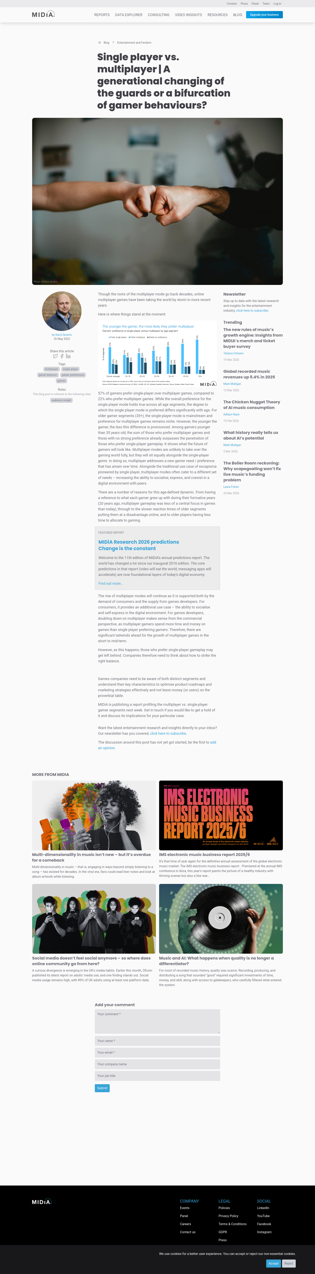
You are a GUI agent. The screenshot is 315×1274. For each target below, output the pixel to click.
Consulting (158, 15)
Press (244, 3)
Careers (185, 1224)
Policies (224, 1208)
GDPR (223, 1232)
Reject (288, 1263)
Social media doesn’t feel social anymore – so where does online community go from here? (91, 961)
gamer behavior (48, 375)
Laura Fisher (231, 486)
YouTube (263, 1216)
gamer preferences (73, 375)
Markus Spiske (49, 281)
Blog (237, 15)
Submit (102, 1088)
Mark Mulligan (232, 383)
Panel (255, 3)
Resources (218, 15)
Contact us (187, 1232)
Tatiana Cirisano (233, 353)
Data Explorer (128, 15)
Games (61, 380)
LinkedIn (263, 1208)
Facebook (264, 1224)
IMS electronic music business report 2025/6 (204, 854)
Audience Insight (61, 400)
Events (184, 1208)
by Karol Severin (62, 334)
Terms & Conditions (233, 1224)
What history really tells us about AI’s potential (250, 435)
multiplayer (51, 369)
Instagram (264, 1232)
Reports (102, 15)
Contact (232, 3)
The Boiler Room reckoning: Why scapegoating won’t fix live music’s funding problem (252, 471)
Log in (277, 3)
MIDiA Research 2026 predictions (138, 545)
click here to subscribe (168, 733)
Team (266, 3)
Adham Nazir (231, 414)
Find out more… (110, 583)
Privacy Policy (228, 1216)
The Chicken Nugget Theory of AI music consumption (251, 404)
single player (70, 369)
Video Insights (188, 15)
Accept (274, 1263)
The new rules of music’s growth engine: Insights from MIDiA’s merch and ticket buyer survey (253, 338)
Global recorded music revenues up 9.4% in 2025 (249, 374)
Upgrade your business (264, 14)
